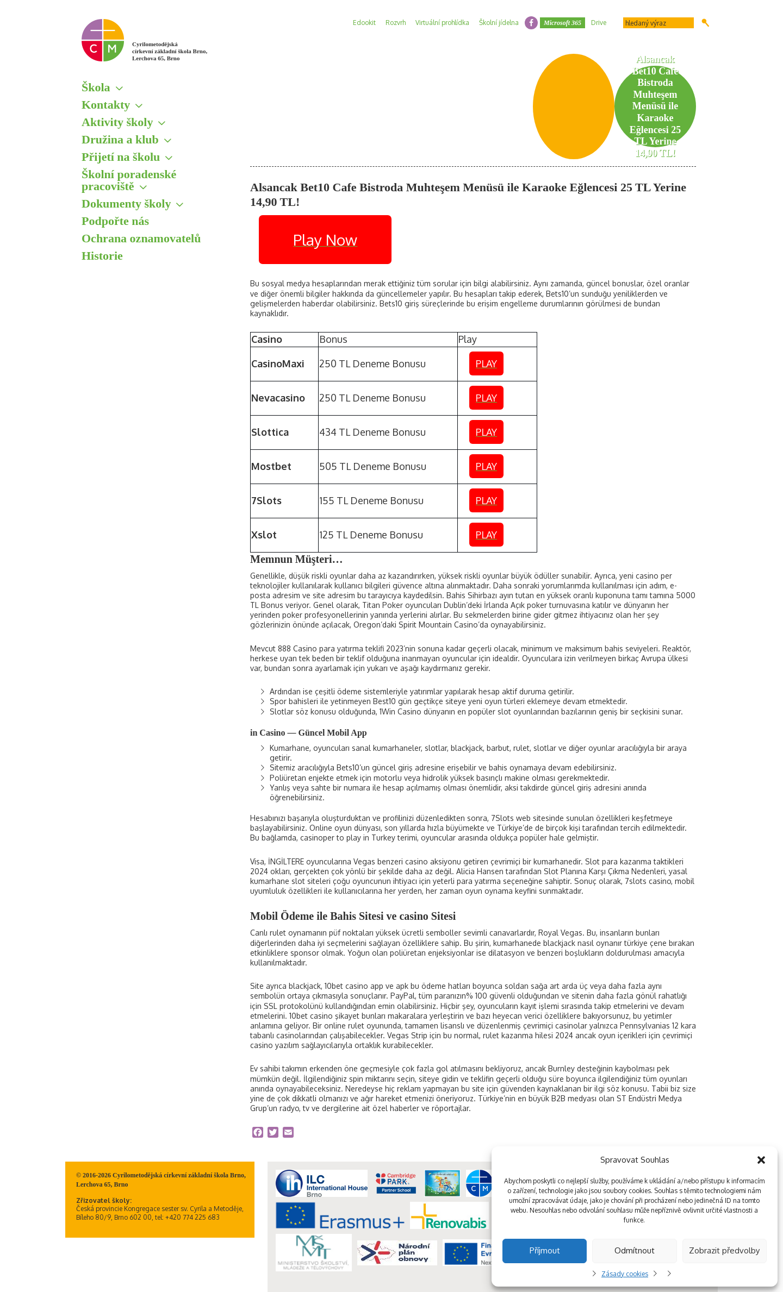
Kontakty (106, 104)
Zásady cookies (624, 1274)
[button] (761, 1160)
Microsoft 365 (562, 23)
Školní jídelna (499, 22)
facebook (531, 22)
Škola (96, 87)
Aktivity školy (117, 122)
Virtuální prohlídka (442, 22)
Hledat (705, 22)
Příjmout (545, 1250)
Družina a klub (120, 139)
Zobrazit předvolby (724, 1250)
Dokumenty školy (126, 203)
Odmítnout (634, 1250)
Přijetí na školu (121, 157)
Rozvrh (396, 22)
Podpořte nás (115, 221)
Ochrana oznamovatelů (141, 238)
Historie (102, 255)
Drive (598, 22)
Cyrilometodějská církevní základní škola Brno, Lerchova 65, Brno (169, 51)
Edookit (364, 22)
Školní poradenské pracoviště (129, 180)
